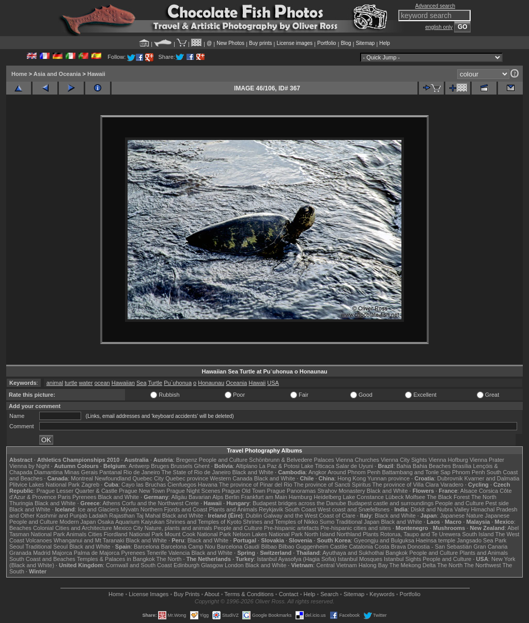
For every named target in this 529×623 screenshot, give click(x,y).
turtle (71, 383)
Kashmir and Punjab (61, 515)
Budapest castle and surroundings (390, 503)
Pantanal (110, 472)
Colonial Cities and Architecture (72, 528)
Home (19, 74)
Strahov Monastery (341, 491)
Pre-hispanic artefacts (291, 528)
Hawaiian (123, 383)
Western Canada (231, 478)
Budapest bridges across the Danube (299, 503)
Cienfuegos (181, 484)
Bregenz (186, 460)
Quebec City (148, 478)
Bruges (160, 466)
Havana (207, 484)
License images (295, 43)
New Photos (230, 43)
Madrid (42, 553)
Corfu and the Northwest (152, 503)
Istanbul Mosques (360, 559)
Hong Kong (351, 478)
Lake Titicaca (317, 466)
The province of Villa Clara (405, 484)
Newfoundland (113, 478)
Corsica (488, 491)
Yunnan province (388, 478)
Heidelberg (327, 497)
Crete (192, 503)
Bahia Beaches (432, 466)
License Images (148, 594)
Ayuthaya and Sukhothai (353, 553)
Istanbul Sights (402, 559)
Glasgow (212, 565)
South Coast (300, 509)
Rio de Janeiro (141, 472)
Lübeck (394, 497)
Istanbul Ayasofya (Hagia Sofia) (296, 559)
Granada (20, 553)
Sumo (327, 522)
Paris (64, 497)
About (212, 594)
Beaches (20, 528)
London (234, 565)
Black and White (252, 472)
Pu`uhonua (178, 383)
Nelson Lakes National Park (267, 534)
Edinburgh (186, 565)
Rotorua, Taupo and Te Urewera (420, 534)
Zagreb (90, 484)
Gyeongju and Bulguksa (384, 540)
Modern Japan (77, 522)
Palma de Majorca (97, 553)
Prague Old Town (243, 491)
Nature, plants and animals (178, 528)
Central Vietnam (336, 565)
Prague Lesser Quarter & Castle (77, 491)
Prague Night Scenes (193, 491)
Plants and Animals (233, 509)
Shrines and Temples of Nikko (280, 522)
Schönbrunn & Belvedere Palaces (291, 460)
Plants (371, 534)
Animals (76, 534)
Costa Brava (390, 546)
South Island (478, 534)
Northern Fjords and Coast (174, 509)
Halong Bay (373, 565)
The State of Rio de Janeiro (196, 472)
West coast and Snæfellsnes (354, 509)
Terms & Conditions (248, 594)
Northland (349, 534)
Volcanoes (39, 540)
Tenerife (157, 553)
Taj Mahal (148, 515)
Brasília (462, 466)
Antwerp (139, 466)
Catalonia (360, 546)
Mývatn (129, 509)
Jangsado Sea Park (481, 540)
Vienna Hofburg (448, 460)
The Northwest (482, 565)
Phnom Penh (468, 472)
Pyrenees (84, 497)
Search (329, 594)
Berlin (232, 497)
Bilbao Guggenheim (303, 546)
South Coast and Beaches (42, 559)
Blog (346, 43)
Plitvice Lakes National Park (44, 484)
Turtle (155, 383)
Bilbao (269, 546)
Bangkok (396, 553)
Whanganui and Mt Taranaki (89, 540)
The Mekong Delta (413, 565)
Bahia (404, 466)
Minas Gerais (81, 472)
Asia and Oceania (57, 74)
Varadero (451, 484)
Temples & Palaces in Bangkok (116, 559)
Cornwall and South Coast (139, 565)
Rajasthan (122, 515)
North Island (319, 534)
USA (273, 383)
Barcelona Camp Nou (188, 546)
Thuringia (21, 503)
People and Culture (223, 460)
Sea (141, 383)
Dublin (254, 515)
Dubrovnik (450, 478)
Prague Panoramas (291, 491)
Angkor (317, 472)
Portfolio (326, 43)
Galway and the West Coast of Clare (309, 515)
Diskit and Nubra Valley (440, 509)
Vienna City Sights (404, 460)
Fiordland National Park (133, 534)
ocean (102, 383)
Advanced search (435, 6)
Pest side (497, 503)
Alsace (468, 491)
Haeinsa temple (435, 540)
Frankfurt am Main (264, 497)
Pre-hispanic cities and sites (355, 528)
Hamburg (300, 497)
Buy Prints (186, 594)
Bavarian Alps (206, 497)
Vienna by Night (29, 466)
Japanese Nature (462, 515)
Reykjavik (271, 509)
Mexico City (128, 528)
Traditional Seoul (46, 546)
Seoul (16, 546)
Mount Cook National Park (198, 534)
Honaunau (211, 383)
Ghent (202, 466)
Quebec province (186, 478)
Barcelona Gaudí (238, 546)
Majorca (62, 553)
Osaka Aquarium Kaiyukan (131, 522)
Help (384, 43)
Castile (339, 546)
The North (483, 497)
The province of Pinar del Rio (255, 484)
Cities (95, 534)
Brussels (181, 466)
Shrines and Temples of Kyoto (203, 522)
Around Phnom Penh (354, 472)
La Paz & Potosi (279, 466)
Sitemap (365, 43)
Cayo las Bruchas (143, 484)
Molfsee (416, 497)
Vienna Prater (487, 460)
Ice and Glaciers (98, 509)
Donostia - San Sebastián (440, 546)
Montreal (82, 478)
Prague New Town (142, 491)
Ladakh (98, 515)
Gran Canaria (490, 546)
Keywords (381, 594)
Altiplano (246, 466)
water (86, 383)
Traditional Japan (357, 522)
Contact (289, 594)
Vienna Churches (357, 460)
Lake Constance (363, 497)
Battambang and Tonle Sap (416, 472)
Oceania (236, 383)
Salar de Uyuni (354, 466)
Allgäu (179, 497)
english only (439, 27)
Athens (111, 503)
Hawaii (96, 74)
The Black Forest (448, 497)
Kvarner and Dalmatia (491, 478)
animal (54, 383)
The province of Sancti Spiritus (332, 484)
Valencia (179, 553)
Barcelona (147, 546)
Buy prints (260, 43)
